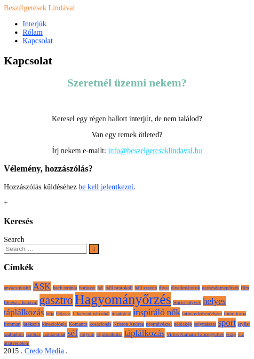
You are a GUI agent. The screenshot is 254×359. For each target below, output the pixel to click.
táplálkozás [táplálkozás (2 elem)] (144, 333)
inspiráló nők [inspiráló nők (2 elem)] (156, 312)
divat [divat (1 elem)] (164, 287)
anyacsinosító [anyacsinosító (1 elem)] (17, 287)
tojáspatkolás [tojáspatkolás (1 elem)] (109, 334)
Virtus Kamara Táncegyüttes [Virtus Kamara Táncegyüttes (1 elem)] (195, 334)
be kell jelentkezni (106, 187)
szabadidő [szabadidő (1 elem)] (14, 334)
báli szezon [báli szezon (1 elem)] (146, 287)
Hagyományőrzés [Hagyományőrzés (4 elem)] (123, 299)
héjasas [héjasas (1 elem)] (63, 313)
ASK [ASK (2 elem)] (42, 286)
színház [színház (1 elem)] (33, 334)
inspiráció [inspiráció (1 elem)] (121, 313)
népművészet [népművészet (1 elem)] (159, 324)
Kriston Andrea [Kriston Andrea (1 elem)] (128, 324)
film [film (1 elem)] (245, 287)
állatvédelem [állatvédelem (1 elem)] (16, 343)
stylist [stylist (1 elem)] (243, 324)
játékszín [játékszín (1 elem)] (31, 324)
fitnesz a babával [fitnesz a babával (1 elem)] (21, 302)
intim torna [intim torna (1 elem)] (235, 313)
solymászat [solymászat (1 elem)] (205, 324)
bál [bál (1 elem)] (100, 287)
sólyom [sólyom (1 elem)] (86, 334)
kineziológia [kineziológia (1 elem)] (54, 324)
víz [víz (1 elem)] (241, 334)
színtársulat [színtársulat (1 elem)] (54, 334)
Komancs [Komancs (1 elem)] (78, 324)
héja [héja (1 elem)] (50, 313)
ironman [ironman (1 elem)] (12, 324)
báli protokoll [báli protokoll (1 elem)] (119, 287)
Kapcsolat (38, 41)
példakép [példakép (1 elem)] (183, 324)
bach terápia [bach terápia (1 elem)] (65, 287)
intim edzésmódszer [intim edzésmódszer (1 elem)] (202, 313)
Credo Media (44, 351)
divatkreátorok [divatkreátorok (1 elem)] (185, 287)
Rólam (33, 32)
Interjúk (35, 24)
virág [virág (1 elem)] (231, 334)
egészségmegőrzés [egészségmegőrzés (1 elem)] (220, 287)
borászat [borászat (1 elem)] (87, 287)
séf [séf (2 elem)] (72, 333)
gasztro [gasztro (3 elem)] (56, 300)
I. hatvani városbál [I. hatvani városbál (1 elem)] (91, 313)
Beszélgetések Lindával (39, 8)
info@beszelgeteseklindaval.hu (155, 151)
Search (14, 239)
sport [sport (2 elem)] (227, 323)
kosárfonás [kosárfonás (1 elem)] (100, 324)
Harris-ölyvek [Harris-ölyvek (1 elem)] (187, 302)
